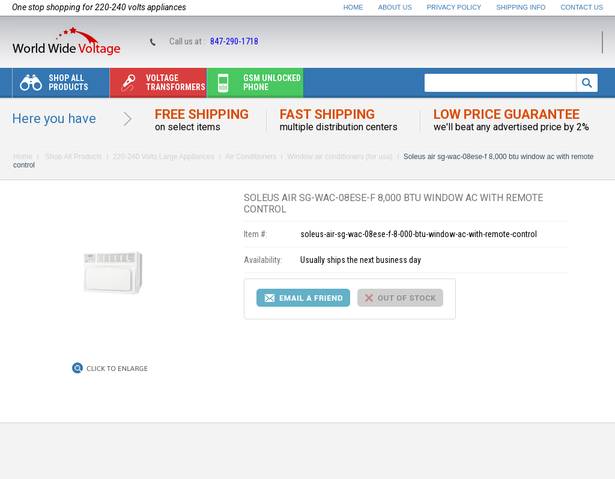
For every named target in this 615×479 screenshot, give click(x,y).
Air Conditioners (250, 156)
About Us (395, 7)
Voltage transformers (157, 85)
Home (353, 7)
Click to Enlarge (117, 368)
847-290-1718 (234, 41)
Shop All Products (50, 85)
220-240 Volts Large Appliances (163, 156)
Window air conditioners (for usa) (339, 156)
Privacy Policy (454, 7)
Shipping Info (521, 7)
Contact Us (582, 7)
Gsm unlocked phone (254, 85)
